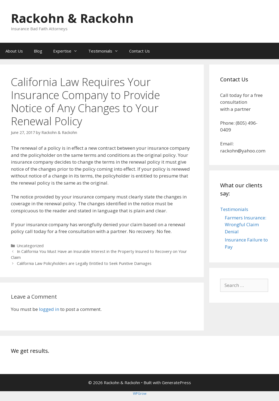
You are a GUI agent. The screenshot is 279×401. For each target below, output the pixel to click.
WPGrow (139, 393)
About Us (14, 51)
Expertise (68, 51)
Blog (38, 51)
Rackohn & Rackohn (72, 18)
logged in (49, 309)
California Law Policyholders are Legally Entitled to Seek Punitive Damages (84, 263)
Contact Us (139, 51)
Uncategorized (30, 245)
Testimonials (106, 51)
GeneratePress (176, 382)
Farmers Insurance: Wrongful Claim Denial (245, 225)
